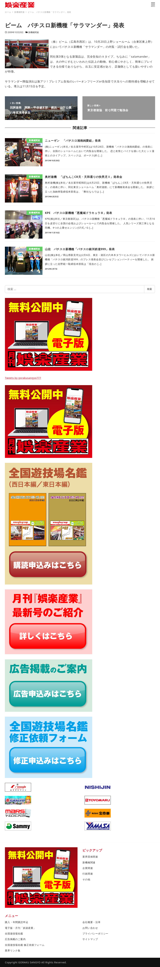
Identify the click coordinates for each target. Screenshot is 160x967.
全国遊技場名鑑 (14, 933)
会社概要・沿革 (91, 922)
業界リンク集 (12, 950)
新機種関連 (33, 32)
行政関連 (87, 873)
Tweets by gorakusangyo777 (23, 378)
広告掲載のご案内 (15, 939)
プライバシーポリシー (95, 933)
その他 (86, 879)
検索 (149, 289)
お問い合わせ (90, 928)
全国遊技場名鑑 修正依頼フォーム (24, 945)
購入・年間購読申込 (16, 922)
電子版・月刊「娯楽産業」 (20, 928)
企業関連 (87, 868)
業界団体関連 (90, 856)
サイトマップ (90, 939)
